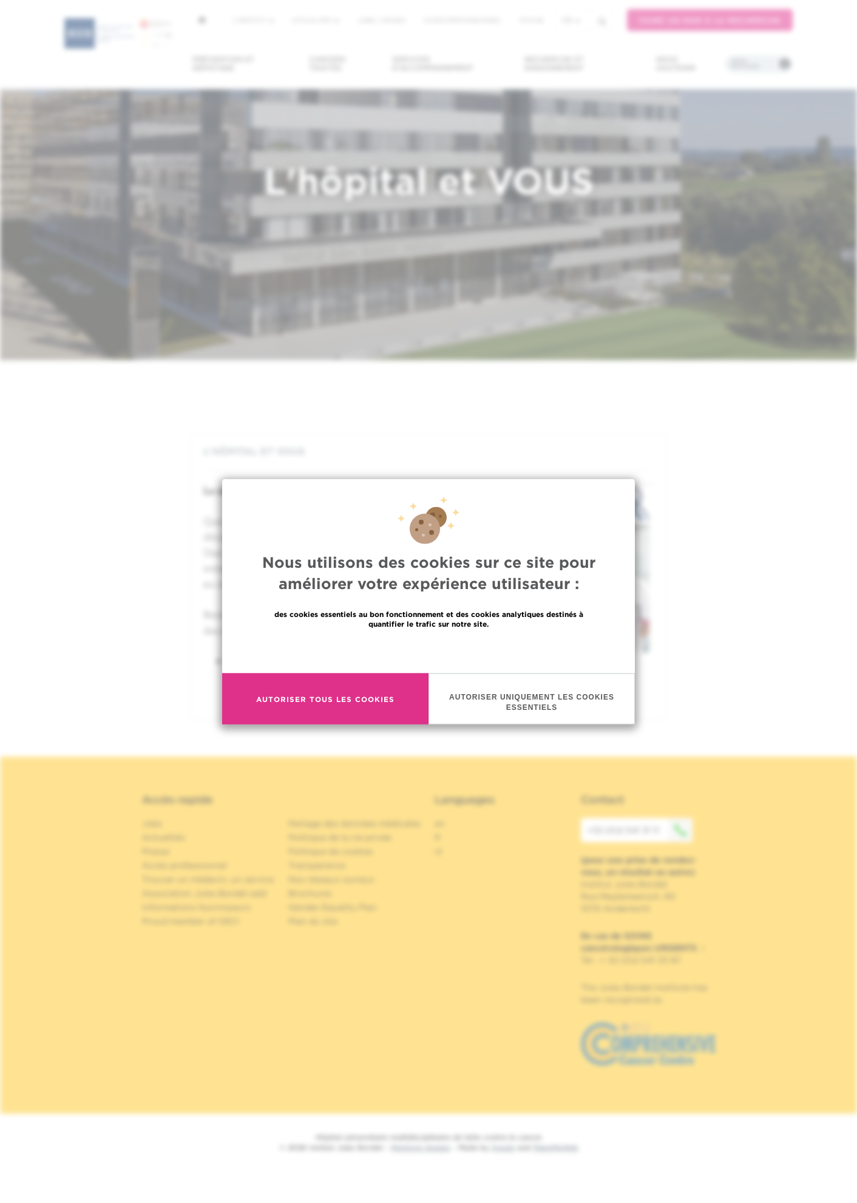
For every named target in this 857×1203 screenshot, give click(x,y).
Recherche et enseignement (554, 63)
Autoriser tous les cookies (325, 699)
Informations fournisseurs (196, 907)
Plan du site (312, 921)
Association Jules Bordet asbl (204, 893)
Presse (155, 851)
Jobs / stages (381, 20)
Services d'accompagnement (432, 63)
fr (571, 20)
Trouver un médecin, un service (208, 879)
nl (438, 851)
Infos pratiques (745, 64)
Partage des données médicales (354, 823)
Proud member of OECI (190, 921)
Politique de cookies (330, 851)
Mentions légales (420, 1147)
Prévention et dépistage (223, 63)
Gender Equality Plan (332, 907)
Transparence (316, 865)
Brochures (310, 893)
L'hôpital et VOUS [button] (428, 451)
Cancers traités (327, 63)
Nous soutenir (676, 63)
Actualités (315, 20)
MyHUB (531, 20)
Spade (503, 1147)
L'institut (253, 20)
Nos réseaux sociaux (331, 879)
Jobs (152, 823)
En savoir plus (429, 650)
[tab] (428, 451)
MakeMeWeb (555, 1147)
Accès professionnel (462, 20)
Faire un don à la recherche (710, 20)
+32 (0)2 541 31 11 (640, 830)
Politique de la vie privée (339, 837)
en (440, 823)
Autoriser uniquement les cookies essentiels (531, 702)
